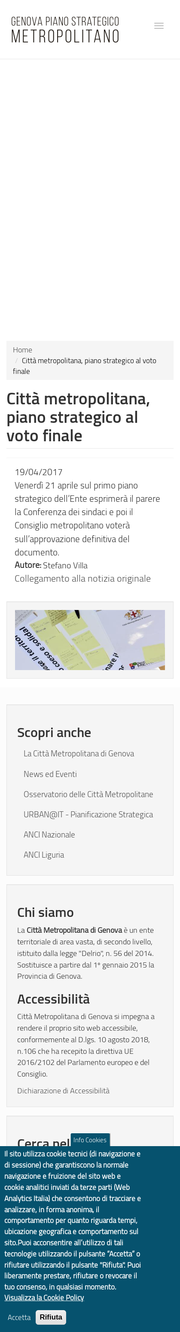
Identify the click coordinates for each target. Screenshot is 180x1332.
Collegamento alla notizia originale (83, 578)
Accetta (19, 1323)
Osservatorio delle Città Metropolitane (88, 794)
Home (22, 349)
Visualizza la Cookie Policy (44, 1303)
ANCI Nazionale (49, 834)
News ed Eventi (50, 774)
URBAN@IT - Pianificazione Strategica (88, 814)
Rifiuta (51, 1323)
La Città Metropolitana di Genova (79, 753)
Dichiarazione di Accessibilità (63, 1090)
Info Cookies (90, 1145)
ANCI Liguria (44, 854)
